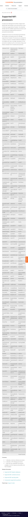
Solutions (7, 5)
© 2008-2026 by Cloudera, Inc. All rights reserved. (11, 515)
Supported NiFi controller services (12, 474)
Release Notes (6, 12)
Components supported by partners (13, 480)
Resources (14, 5)
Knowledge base (5, 514)
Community (14, 513)
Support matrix (11, 483)
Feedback (26, 259)
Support (20, 5)
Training (19, 513)
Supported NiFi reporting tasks (11, 477)
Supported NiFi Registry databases (12, 472)
